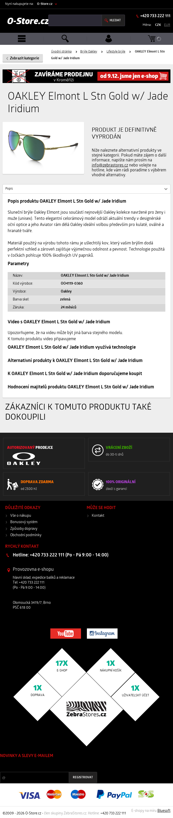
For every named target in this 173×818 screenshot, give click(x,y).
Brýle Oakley (88, 51)
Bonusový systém (24, 522)
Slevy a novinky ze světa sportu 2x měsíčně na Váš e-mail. (43, 766)
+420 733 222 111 (155, 16)
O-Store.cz (44, 4)
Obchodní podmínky (25, 535)
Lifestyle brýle (116, 51)
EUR (167, 25)
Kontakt (98, 516)
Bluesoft (163, 811)
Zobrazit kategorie (24, 58)
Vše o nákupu (20, 516)
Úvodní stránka (61, 51)
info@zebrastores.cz (110, 165)
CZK (158, 25)
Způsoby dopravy (23, 529)
